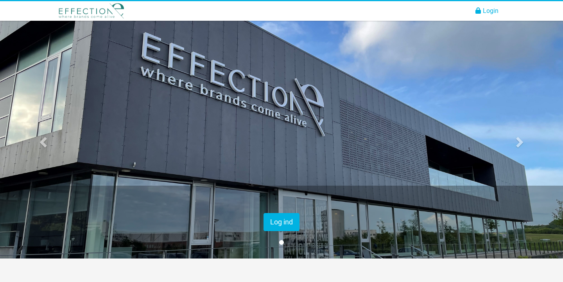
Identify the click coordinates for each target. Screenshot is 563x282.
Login (486, 10)
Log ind (281, 222)
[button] (42, 139)
